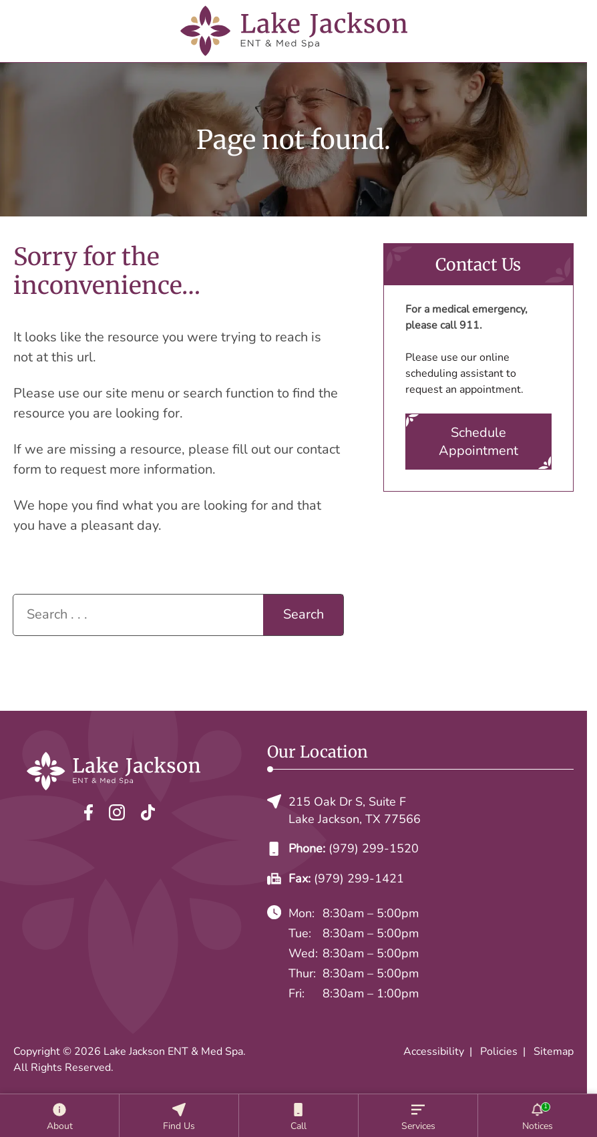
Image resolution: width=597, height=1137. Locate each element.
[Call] (298, 1115)
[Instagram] (117, 812)
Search (303, 614)
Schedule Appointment (478, 442)
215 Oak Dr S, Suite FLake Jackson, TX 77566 (344, 811)
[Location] (179, 1115)
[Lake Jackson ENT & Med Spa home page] (293, 31)
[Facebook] (88, 812)
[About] (59, 1115)
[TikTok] (148, 812)
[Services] (418, 1115)
